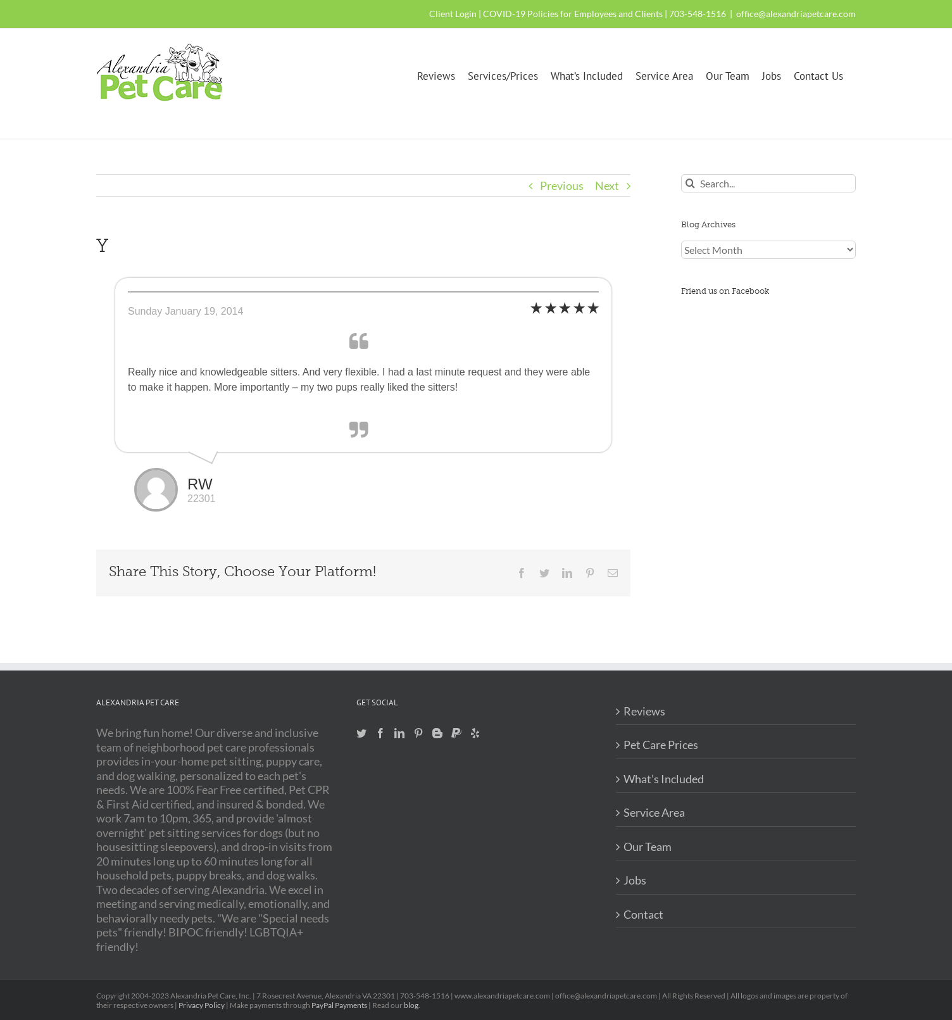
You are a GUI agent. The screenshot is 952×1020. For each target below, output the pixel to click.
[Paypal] (456, 733)
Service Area (654, 812)
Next (607, 185)
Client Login (453, 13)
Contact (643, 914)
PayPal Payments (339, 1005)
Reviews (644, 711)
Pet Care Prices (660, 745)
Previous (562, 185)
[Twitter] (361, 733)
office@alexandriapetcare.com (796, 13)
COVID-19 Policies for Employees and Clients (573, 13)
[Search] (690, 183)
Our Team (647, 846)
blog (411, 1005)
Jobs (634, 880)
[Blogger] (437, 733)
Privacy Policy (201, 1005)
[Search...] (768, 183)
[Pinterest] (418, 733)
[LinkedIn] (399, 733)
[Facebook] (380, 733)
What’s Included (663, 779)
